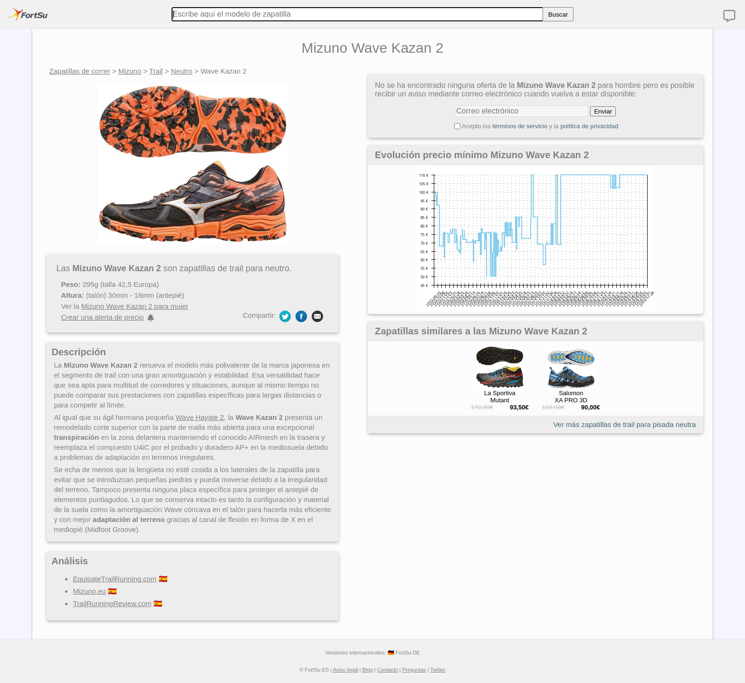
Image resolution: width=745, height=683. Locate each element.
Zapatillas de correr (79, 71)
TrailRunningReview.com (112, 603)
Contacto (387, 670)
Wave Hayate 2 (199, 417)
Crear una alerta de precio (102, 317)
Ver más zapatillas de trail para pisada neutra (624, 424)
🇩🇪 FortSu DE (404, 652)
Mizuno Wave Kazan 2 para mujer (134, 306)
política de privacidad (589, 126)
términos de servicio (519, 126)
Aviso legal (345, 670)
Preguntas (414, 670)
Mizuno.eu (89, 591)
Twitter (437, 670)
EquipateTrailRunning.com (114, 579)
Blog (367, 670)
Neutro (181, 71)
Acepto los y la (540, 126)
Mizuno (129, 71)
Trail (156, 71)
